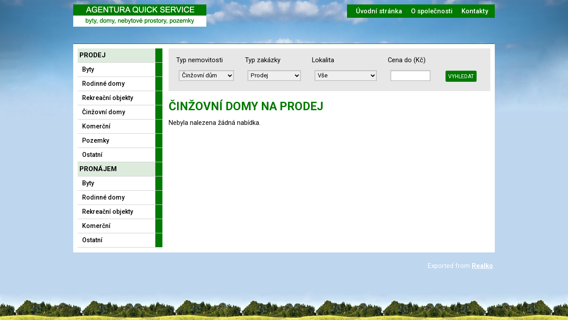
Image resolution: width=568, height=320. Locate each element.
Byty (88, 69)
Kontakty (475, 11)
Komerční (96, 126)
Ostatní (92, 154)
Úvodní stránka (379, 11)
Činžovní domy (103, 112)
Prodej (92, 55)
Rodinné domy (103, 83)
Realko (482, 266)
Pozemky (95, 140)
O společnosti (432, 11)
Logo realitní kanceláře (139, 15)
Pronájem (98, 169)
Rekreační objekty (107, 97)
